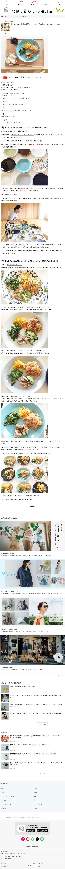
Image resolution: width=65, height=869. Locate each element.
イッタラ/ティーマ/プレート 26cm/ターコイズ (15, 98)
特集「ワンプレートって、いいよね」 (22, 135)
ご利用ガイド (4, 866)
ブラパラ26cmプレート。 (14, 265)
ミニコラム (8, 817)
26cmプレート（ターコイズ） (21, 396)
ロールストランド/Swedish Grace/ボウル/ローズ (16, 110)
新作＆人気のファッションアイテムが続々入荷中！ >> (13, 16)
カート (45, 4)
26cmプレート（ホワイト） (30, 307)
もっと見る (43, 724)
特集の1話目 (9, 144)
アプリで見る (31, 865)
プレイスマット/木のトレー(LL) (10, 122)
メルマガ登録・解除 (38, 863)
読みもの (32, 4)
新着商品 (19, 4)
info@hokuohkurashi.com (8, 853)
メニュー (58, 4)
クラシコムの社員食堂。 (7, 21)
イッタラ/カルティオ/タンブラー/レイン (13, 104)
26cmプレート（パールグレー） (26, 351)
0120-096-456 (21, 853)
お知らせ (3, 863)
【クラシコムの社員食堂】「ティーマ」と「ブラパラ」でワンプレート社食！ (35, 24)
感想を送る (32, 506)
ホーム (6, 4)
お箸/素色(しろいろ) (7, 116)
